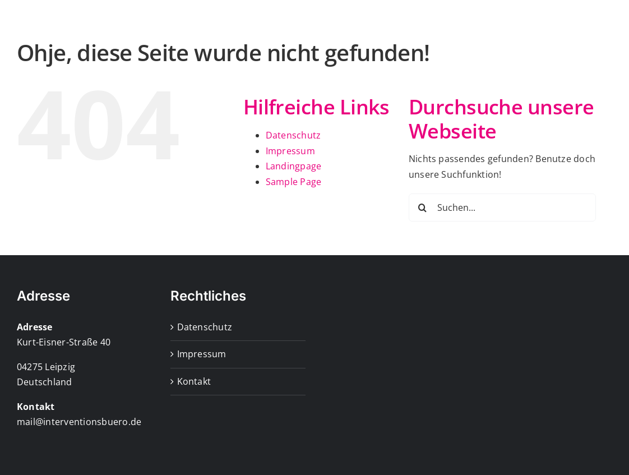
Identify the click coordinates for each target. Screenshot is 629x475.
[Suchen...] (502, 255)
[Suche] (423, 255)
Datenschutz (293, 182)
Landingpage (294, 213)
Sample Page (294, 229)
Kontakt (194, 428)
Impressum (290, 198)
